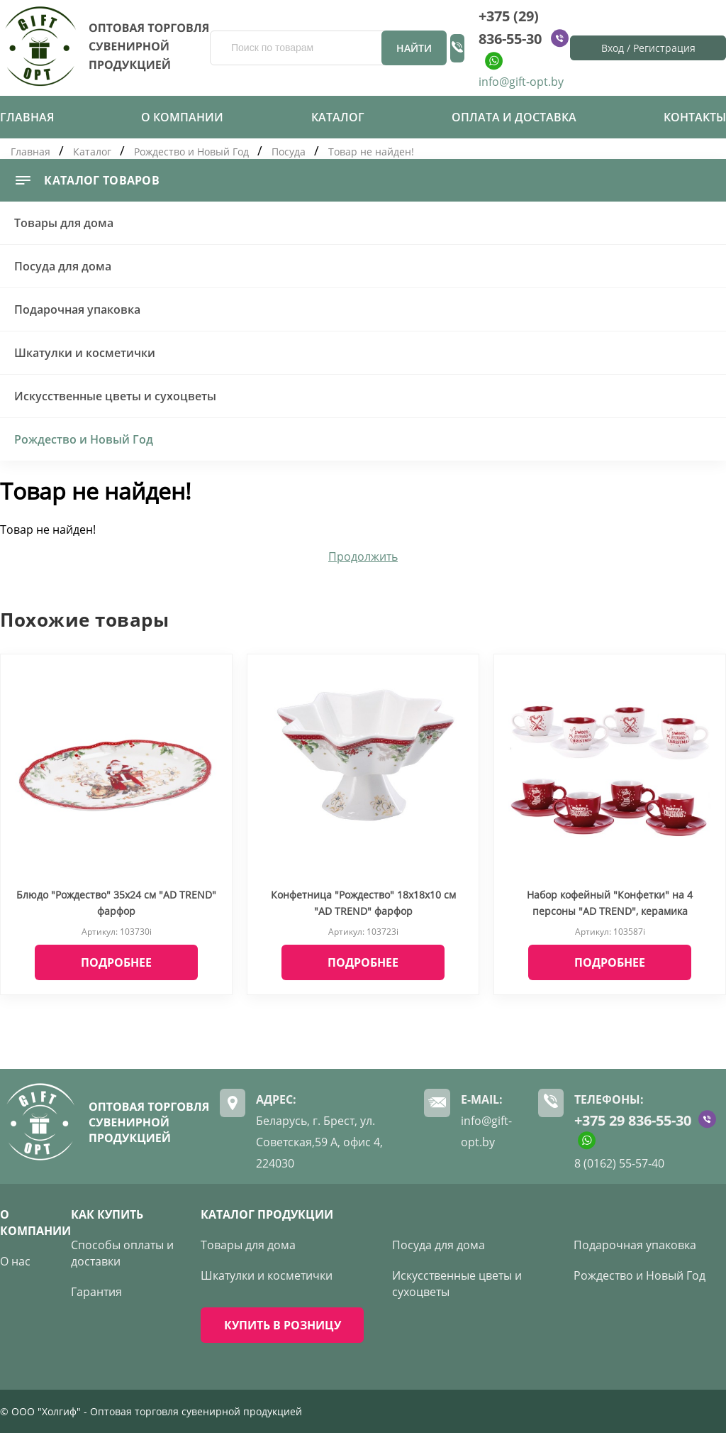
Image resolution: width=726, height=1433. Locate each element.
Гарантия (96, 1292)
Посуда (289, 151)
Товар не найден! (371, 151)
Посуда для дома (62, 266)
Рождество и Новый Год (191, 151)
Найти (414, 48)
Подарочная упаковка (77, 309)
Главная (27, 117)
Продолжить (363, 556)
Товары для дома (63, 223)
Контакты (695, 117)
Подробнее (116, 962)
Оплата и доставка (514, 117)
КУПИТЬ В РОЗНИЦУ (282, 1325)
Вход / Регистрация (648, 48)
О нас (15, 1261)
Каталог (337, 117)
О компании (182, 117)
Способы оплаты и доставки (122, 1253)
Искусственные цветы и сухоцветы (115, 396)
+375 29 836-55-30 (632, 1120)
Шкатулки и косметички (84, 353)
